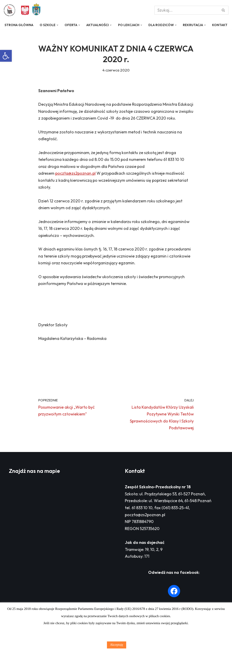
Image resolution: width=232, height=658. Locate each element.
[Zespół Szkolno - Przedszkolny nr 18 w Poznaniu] (10, 10)
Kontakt (12, 31)
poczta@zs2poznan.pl (75, 186)
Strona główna (18, 25)
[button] (6, 56)
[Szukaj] (186, 10)
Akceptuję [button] (116, 644)
